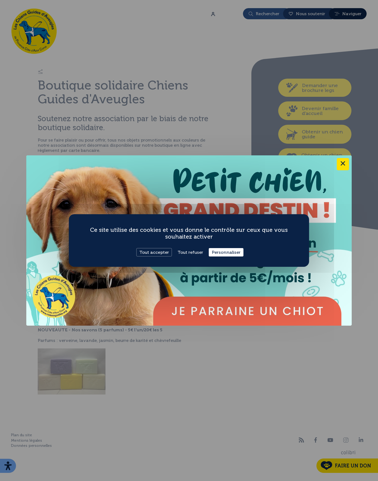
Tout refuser (190, 252)
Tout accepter (154, 252)
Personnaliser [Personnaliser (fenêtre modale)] (226, 252)
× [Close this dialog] (343, 164)
